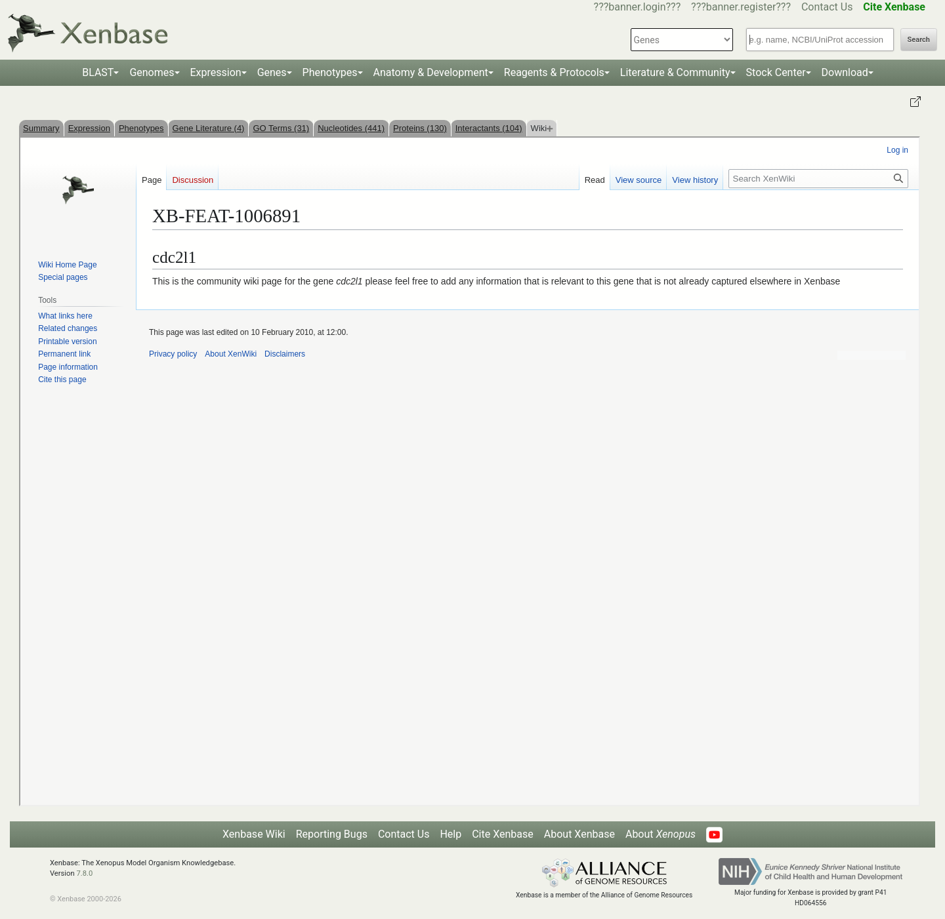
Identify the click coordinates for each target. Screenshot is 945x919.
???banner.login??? (637, 7)
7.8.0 (84, 873)
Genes (272, 72)
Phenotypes (330, 72)
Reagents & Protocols (554, 72)
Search (919, 39)
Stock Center (776, 72)
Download (845, 72)
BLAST (98, 72)
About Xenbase (579, 834)
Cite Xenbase (503, 834)
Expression (216, 72)
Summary (41, 128)
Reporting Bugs (332, 834)
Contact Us (827, 7)
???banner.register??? (741, 7)
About (660, 834)
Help (450, 834)
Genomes (151, 72)
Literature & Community (675, 72)
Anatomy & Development (430, 72)
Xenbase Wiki (253, 834)
